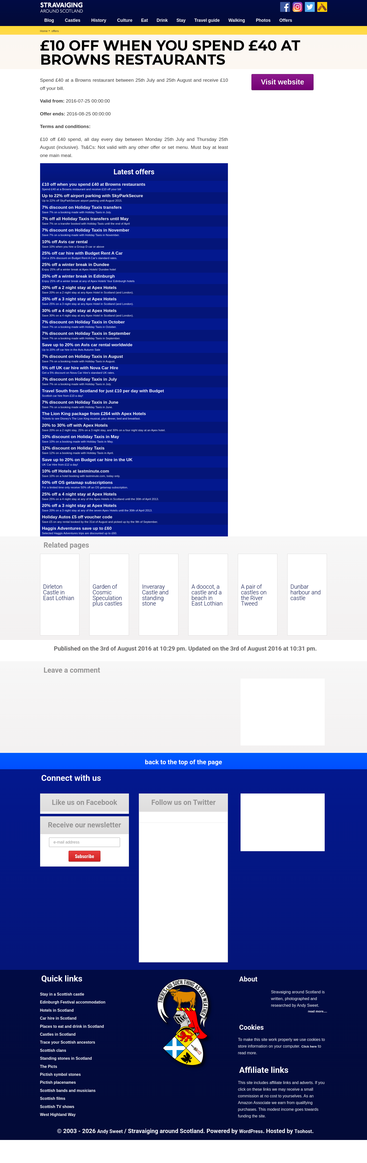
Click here (309, 1070)
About (249, 1001)
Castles (72, 19)
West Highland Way (59, 1137)
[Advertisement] (280, 131)
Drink (162, 19)
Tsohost (306, 1154)
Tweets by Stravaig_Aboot (161, 838)
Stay (181, 19)
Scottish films (54, 1121)
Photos (263, 19)
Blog (49, 19)
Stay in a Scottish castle (64, 1016)
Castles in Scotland (59, 1057)
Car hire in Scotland (60, 1040)
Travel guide (207, 19)
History (98, 19)
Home (44, 30)
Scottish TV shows (59, 1129)
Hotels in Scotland (58, 1033)
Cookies (253, 1050)
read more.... (316, 1034)
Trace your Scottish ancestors (70, 1065)
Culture (124, 19)
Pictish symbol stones (62, 1097)
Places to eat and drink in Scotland (75, 1049)
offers (56, 30)
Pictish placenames (60, 1105)
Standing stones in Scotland (69, 1081)
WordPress (251, 1154)
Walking (236, 19)
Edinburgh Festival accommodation (76, 1025)
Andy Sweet (108, 1154)
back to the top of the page (183, 784)
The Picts (49, 1089)
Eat (144, 19)
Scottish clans (54, 1073)
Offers (285, 19)
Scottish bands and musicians (71, 1113)
